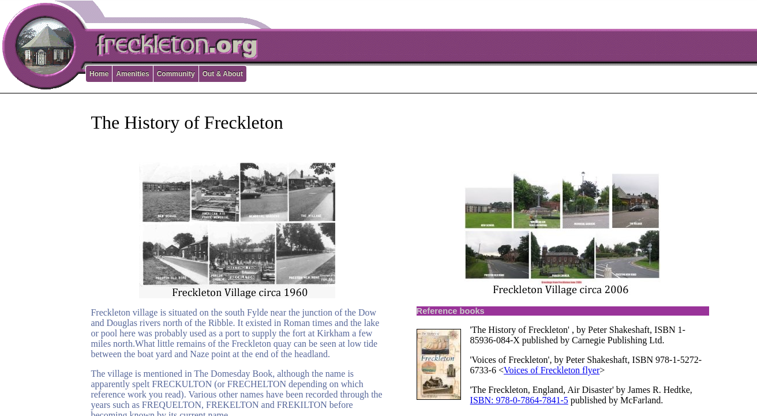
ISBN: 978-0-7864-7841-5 (519, 400)
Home (98, 74)
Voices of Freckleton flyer (551, 370)
